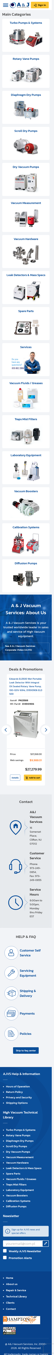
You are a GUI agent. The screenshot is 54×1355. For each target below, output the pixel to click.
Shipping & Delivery (28, 993)
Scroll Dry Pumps (16, 1146)
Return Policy (14, 1092)
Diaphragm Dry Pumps (19, 1141)
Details (15, 777)
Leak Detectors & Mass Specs (23, 1168)
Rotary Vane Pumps (18, 1135)
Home (9, 1278)
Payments (27, 1013)
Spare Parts (13, 1174)
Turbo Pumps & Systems (20, 1130)
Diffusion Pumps (16, 1206)
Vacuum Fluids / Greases (21, 1179)
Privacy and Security (19, 1097)
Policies (25, 1033)
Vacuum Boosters (17, 1195)
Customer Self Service (30, 953)
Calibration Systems (18, 1201)
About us (11, 1284)
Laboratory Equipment (20, 1190)
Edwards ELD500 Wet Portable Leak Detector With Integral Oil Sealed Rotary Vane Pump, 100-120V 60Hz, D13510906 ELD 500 (25, 686)
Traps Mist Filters (16, 1184)
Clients (10, 1303)
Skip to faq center (26, 1050)
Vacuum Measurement (20, 1157)
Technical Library (16, 1296)
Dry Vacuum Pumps (18, 1152)
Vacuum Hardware (17, 1163)
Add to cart (34, 777)
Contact (11, 1309)
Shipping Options (17, 1103)
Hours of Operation (18, 1086)
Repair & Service (16, 1290)
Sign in (42, 5)
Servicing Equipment (28, 973)
